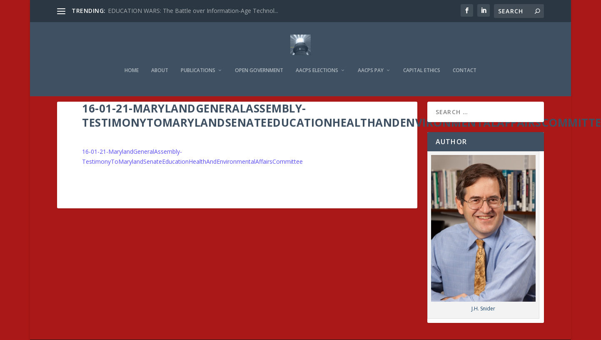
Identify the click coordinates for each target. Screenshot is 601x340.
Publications (198, 58)
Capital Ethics (421, 58)
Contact (464, 58)
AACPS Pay (371, 58)
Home (132, 58)
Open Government (259, 58)
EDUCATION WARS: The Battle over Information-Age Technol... (193, 11)
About (159, 58)
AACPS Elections (317, 58)
